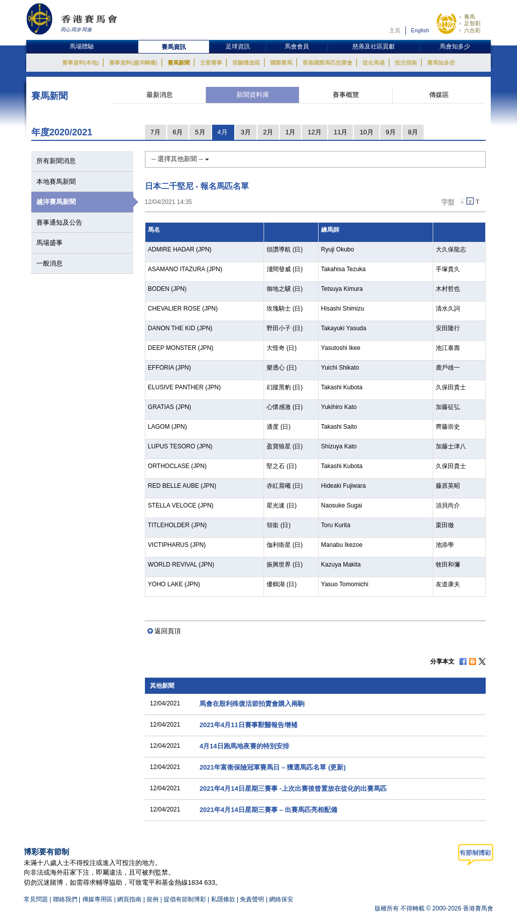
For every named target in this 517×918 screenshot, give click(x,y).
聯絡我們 (65, 899)
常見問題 (36, 899)
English (420, 30)
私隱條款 (223, 899)
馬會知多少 (455, 46)
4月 (223, 132)
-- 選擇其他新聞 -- (180, 159)
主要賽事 (211, 63)
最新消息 (159, 94)
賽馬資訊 (174, 46)
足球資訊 (238, 46)
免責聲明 (252, 899)
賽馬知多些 (441, 63)
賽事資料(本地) (80, 63)
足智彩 (472, 23)
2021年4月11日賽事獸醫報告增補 (248, 725)
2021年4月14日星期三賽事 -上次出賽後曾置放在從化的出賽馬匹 (292, 788)
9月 (391, 132)
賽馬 (469, 17)
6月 (178, 132)
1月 (290, 132)
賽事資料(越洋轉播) (133, 63)
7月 (155, 132)
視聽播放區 (246, 63)
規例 (153, 899)
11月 (340, 132)
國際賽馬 (281, 63)
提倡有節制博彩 (185, 899)
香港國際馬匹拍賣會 (327, 63)
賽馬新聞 (179, 63)
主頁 (394, 30)
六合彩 (472, 30)
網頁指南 (129, 899)
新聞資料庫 (252, 94)
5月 (200, 132)
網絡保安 (281, 899)
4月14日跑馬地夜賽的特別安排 (244, 746)
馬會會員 (297, 46)
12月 (314, 132)
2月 (268, 132)
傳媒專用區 (97, 899)
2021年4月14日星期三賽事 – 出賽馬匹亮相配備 (268, 809)
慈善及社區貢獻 (373, 46)
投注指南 (406, 63)
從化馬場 (374, 63)
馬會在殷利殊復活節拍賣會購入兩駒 (251, 703)
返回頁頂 (167, 631)
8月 (413, 132)
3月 (246, 132)
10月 (366, 132)
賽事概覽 (346, 94)
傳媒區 (439, 94)
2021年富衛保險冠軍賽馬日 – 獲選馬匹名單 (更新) (272, 767)
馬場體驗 (82, 46)
